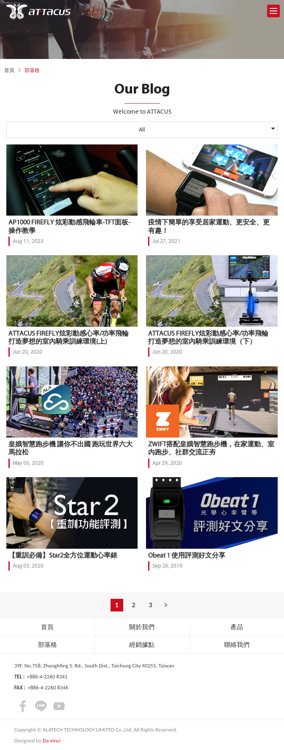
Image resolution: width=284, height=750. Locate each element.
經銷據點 (141, 645)
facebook (22, 706)
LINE (41, 706)
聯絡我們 (236, 645)
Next (167, 605)
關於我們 (141, 627)
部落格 (47, 645)
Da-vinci (51, 740)
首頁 (9, 70)
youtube (59, 706)
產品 (236, 627)
